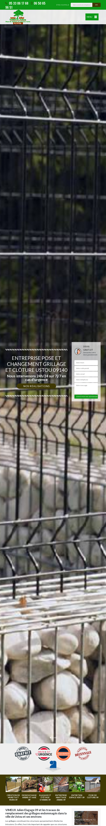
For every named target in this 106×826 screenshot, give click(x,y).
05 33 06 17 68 (16, 3)
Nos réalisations (36, 386)
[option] (53, 413)
